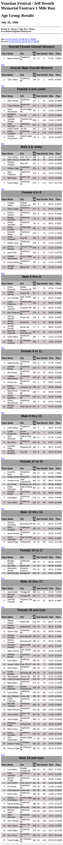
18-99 (33, 39)
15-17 (27, 39)
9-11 (16, 39)
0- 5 (8, 39)
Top (2, 65)
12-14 (21, 39)
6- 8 (12, 39)
